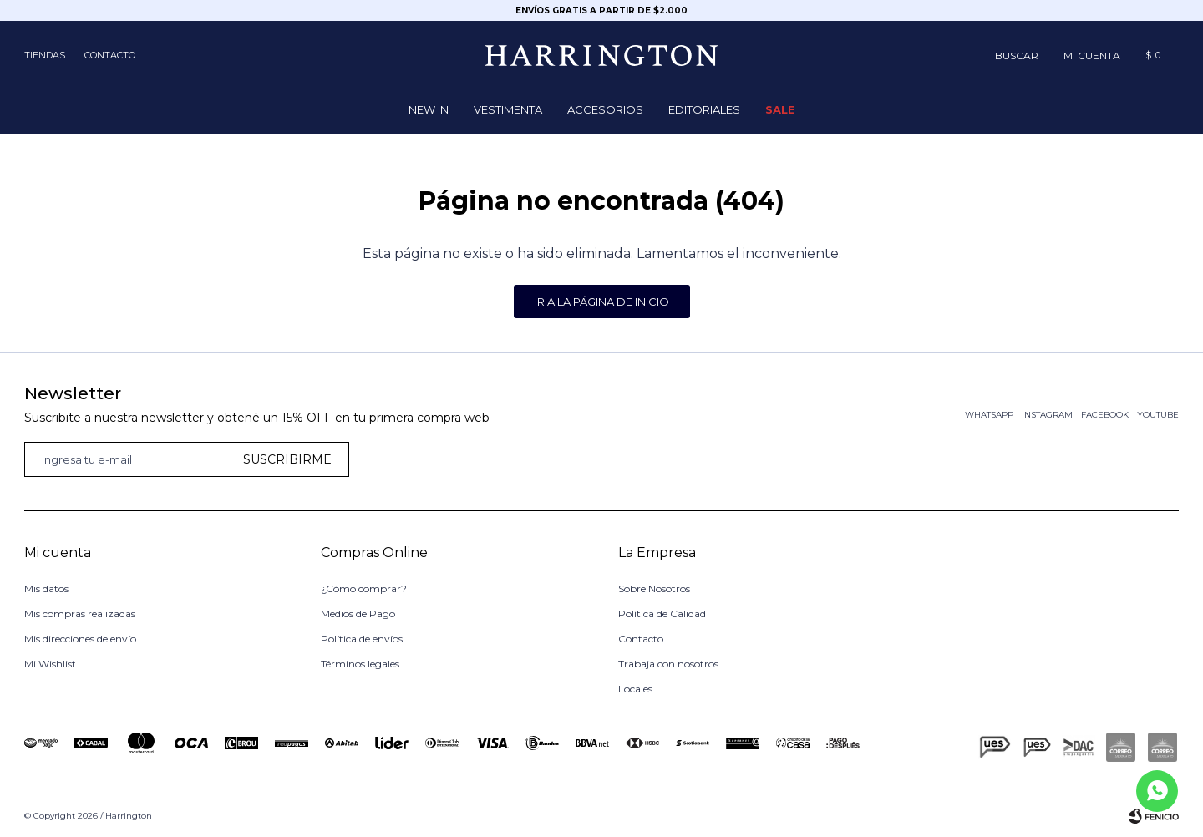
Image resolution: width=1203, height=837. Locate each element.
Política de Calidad (662, 613)
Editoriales (704, 109)
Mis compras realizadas (79, 613)
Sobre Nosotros (654, 588)
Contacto (109, 55)
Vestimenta (508, 109)
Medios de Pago (358, 613)
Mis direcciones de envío (80, 638)
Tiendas (44, 55)
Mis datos (46, 588)
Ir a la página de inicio (602, 301)
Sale (780, 109)
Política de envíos (362, 638)
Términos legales (360, 663)
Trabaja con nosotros (668, 663)
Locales (635, 688)
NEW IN (429, 109)
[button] (1017, 55)
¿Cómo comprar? (364, 588)
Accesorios (605, 109)
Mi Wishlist (50, 663)
